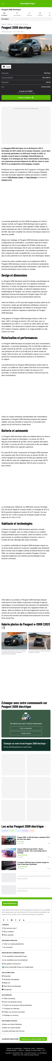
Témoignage (25, 830)
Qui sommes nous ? (9, 928)
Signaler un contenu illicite (33, 1050)
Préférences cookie (29, 1048)
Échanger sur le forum (10, 1015)
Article (12, 830)
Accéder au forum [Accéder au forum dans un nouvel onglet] (26, 733)
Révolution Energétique (10, 979)
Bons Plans (21, 841)
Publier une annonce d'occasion (13, 1012)
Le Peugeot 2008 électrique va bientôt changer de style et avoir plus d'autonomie (33, 863)
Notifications (40, 1048)
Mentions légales (11, 1050)
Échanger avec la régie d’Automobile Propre (33, 1039)
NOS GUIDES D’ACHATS (9, 1021)
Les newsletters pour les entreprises (15, 960)
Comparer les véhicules (10, 1008)
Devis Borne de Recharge (11, 986)
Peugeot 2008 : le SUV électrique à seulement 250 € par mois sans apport (33, 838)
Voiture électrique (22, 855)
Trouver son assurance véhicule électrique (17, 1005)
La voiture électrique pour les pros (13, 1031)
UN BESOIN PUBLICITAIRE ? (11, 1039)
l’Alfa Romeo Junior (15, 177)
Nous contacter (8, 931)
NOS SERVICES (7, 995)
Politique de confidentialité (14, 1048)
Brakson (36, 1055)
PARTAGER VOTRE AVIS (9, 940)
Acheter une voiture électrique (12, 1024)
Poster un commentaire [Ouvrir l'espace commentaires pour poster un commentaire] (26, 728)
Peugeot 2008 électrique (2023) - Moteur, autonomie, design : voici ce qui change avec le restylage (32, 851)
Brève (32, 830)
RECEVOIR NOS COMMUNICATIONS (13, 953)
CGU (44, 1050)
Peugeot (7, 148)
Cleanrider (6, 976)
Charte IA (21, 1050)
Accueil (3, 24)
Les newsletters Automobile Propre (14, 956)
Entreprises (5, 830)
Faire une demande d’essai (12, 1002)
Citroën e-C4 (6, 180)
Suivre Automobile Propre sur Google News (17, 967)
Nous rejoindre (7, 935)
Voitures (9, 24)
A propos (5, 925)
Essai (18, 830)
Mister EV (6, 983)
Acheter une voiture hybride (11, 1027)
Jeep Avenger (31, 177)
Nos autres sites (8, 972)
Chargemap (7, 989)
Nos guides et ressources (11, 964)
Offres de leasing (8, 998)
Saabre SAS (16, 1055)
